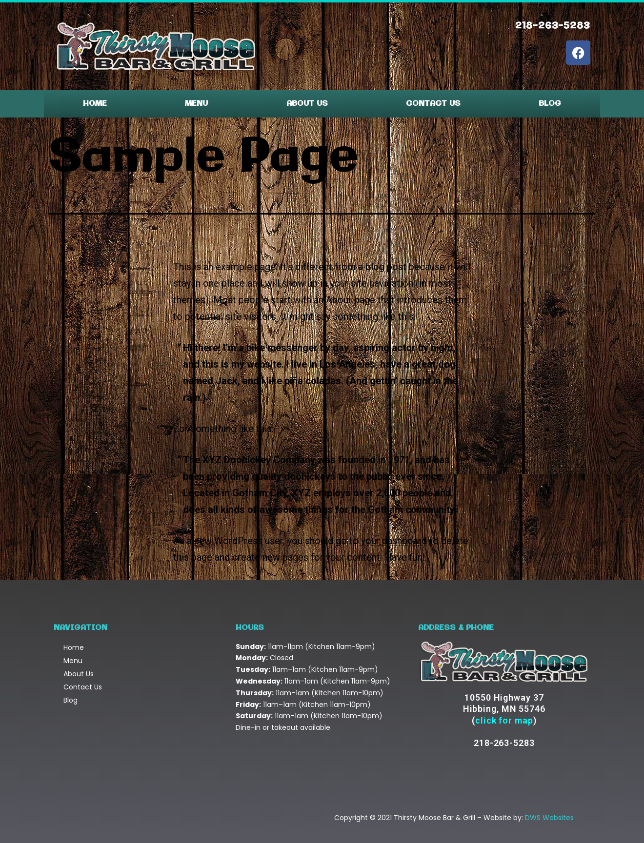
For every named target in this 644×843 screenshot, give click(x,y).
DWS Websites (549, 818)
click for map (504, 720)
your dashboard (394, 541)
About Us (307, 103)
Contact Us (433, 103)
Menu (196, 103)
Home (95, 103)
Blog (550, 103)
